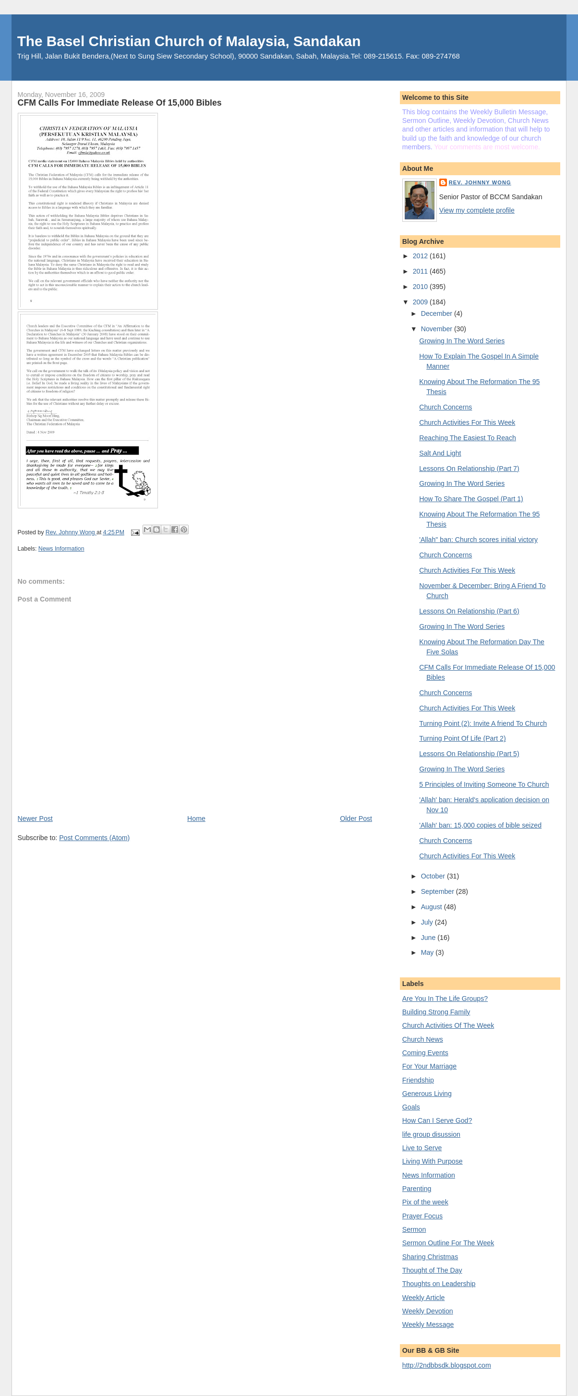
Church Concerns (445, 407)
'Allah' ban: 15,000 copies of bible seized (480, 825)
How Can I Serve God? (437, 1120)
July (428, 922)
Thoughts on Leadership (439, 1284)
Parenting (417, 1188)
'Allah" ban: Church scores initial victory (478, 539)
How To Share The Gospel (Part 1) (471, 499)
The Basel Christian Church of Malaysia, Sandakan (189, 41)
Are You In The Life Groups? (445, 998)
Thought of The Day (432, 1270)
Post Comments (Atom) (94, 838)
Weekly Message (428, 1324)
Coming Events (425, 1053)
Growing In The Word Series (462, 341)
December (437, 313)
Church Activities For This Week (467, 422)
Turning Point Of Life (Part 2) (462, 738)
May (428, 952)
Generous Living (427, 1093)
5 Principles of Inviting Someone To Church (484, 784)
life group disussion (431, 1134)
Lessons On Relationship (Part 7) (469, 468)
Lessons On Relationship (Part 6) (469, 611)
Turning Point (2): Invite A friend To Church (483, 723)
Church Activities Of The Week (448, 1025)
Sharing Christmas (430, 1257)
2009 (421, 302)
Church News (422, 1039)
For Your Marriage (429, 1066)
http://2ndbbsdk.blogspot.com (446, 1365)
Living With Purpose (432, 1161)
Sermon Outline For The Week (448, 1243)
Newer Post (35, 818)
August (432, 907)
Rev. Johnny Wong (480, 182)
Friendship (418, 1080)
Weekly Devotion (427, 1311)
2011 (421, 271)
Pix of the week (425, 1202)
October (434, 876)
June (429, 937)
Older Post (356, 818)
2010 (421, 286)
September (438, 891)
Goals (411, 1107)
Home (196, 818)
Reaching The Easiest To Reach (467, 438)
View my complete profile (477, 210)
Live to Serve (422, 1148)
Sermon (414, 1229)
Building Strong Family (436, 1012)
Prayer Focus (422, 1216)
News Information (61, 548)
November (437, 329)
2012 (421, 256)
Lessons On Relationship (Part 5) (469, 754)
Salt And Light (440, 453)
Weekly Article (423, 1297)
